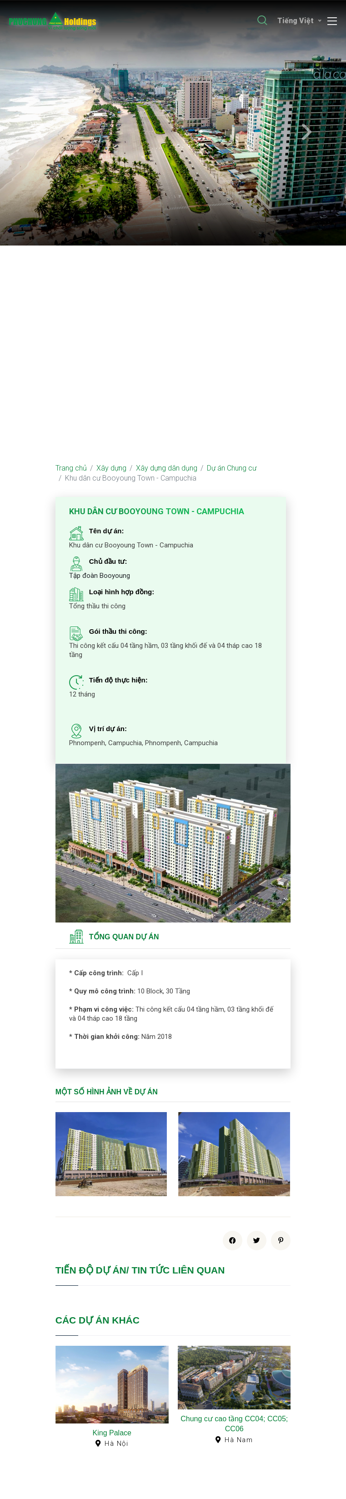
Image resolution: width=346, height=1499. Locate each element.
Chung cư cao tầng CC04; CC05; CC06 (234, 1424)
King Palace (112, 1433)
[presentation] (40, 132)
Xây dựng (111, 468)
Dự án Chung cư (231, 468)
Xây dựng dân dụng (166, 468)
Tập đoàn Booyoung (99, 576)
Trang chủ (71, 468)
